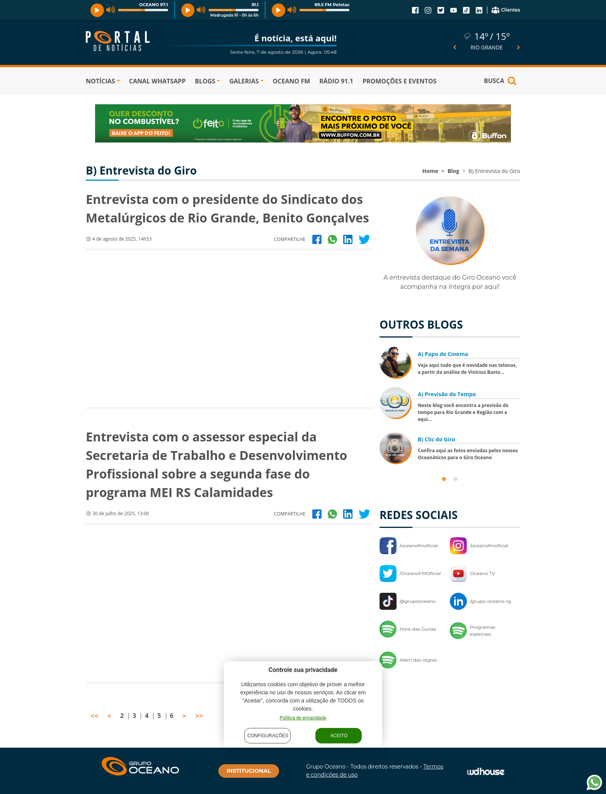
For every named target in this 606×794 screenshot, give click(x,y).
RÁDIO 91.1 (336, 81)
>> (199, 715)
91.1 (255, 4)
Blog (453, 171)
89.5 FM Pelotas (332, 4)
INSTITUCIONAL (248, 770)
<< (94, 715)
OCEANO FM (291, 81)
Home (430, 171)
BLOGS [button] (205, 81)
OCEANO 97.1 (153, 4)
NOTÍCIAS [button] (100, 81)
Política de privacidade (303, 718)
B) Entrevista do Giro (494, 171)
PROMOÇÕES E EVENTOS (399, 81)
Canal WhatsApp (157, 81)
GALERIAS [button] (244, 81)
